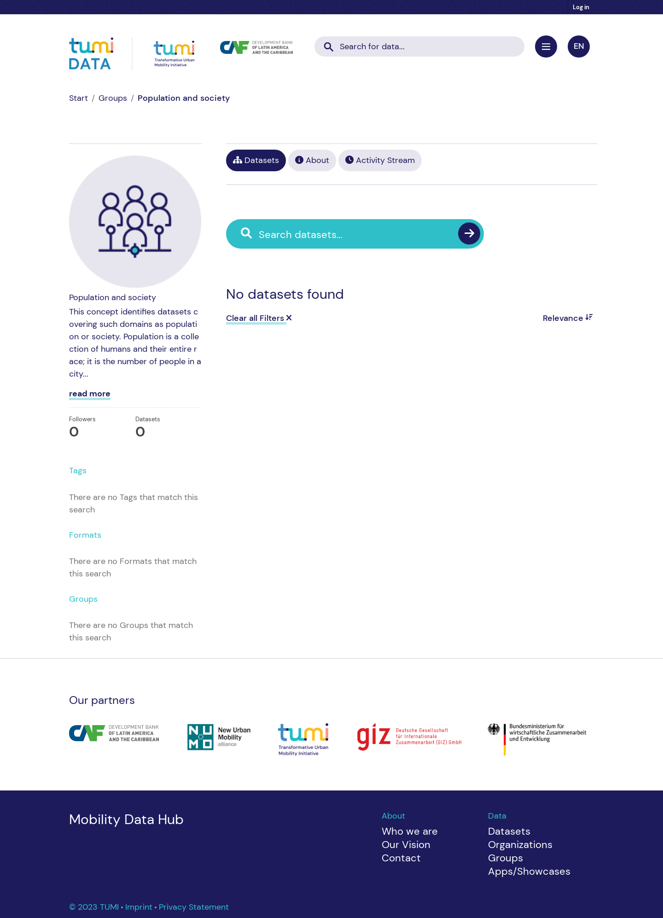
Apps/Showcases (529, 871)
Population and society (184, 98)
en (579, 46)
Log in (581, 7)
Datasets (256, 160)
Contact (401, 858)
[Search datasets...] (419, 47)
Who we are (410, 831)
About (312, 160)
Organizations (520, 844)
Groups (113, 98)
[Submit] (329, 44)
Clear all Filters (258, 318)
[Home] (78, 98)
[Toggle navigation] (546, 46)
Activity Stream (380, 160)
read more (89, 393)
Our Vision (406, 844)
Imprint (140, 906)
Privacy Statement (194, 906)
